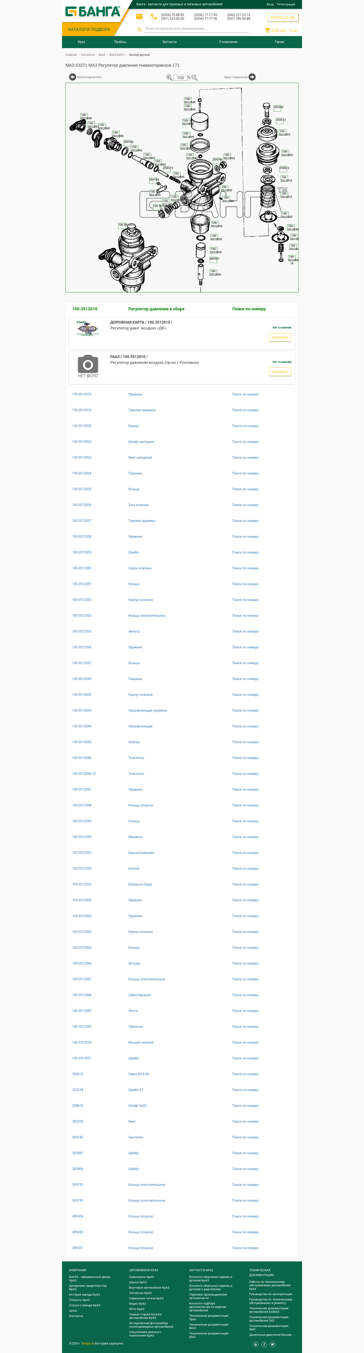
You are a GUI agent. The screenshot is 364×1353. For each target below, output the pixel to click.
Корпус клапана (140, 600)
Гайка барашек (139, 995)
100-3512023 (81, 457)
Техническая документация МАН (208, 1326)
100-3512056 (81, 900)
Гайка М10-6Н (138, 1074)
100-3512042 (81, 694)
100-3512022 (81, 442)
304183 (77, 1137)
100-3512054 (81, 884)
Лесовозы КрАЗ (140, 1293)
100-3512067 (81, 979)
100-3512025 (81, 489)
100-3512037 (81, 663)
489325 (77, 1232)
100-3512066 (81, 963)
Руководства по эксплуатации (270, 1294)
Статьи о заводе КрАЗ (84, 1305)
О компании (228, 42)
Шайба (133, 552)
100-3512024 (81, 473)
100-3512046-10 (84, 774)
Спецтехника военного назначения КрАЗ (145, 1333)
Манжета (135, 837)
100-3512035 (81, 631)
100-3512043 (81, 710)
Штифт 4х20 (137, 1106)
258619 (77, 1106)
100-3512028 (81, 536)
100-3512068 (81, 995)
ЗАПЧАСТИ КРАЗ (201, 1270)
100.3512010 (85, 308)
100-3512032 (81, 600)
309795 (77, 1200)
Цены (73, 1310)
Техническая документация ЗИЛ (269, 1327)
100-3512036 (81, 647)
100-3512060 (81, 916)
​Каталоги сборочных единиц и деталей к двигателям (210, 1287)
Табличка (135, 1026)
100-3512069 (81, 1011)
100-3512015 (81, 394)
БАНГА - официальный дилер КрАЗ (89, 1278)
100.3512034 (81, 1042)
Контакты (76, 1316)
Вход (270, 4)
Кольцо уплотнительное (146, 615)
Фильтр (134, 631)
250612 (77, 1074)
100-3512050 (81, 837)
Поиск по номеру (249, 308)
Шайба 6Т (135, 1090)
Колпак (134, 868)
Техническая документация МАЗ (208, 1335)
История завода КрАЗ (84, 1294)
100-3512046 (81, 758)
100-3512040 (81, 679)
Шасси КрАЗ (138, 1282)
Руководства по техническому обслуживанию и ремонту (270, 1301)
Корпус (133, 426)
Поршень (135, 473)
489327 (77, 1248)
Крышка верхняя (141, 853)
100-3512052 (81, 853)
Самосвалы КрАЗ (141, 1277)
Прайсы (120, 42)
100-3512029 (81, 552)
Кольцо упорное (140, 805)
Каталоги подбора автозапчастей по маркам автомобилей (207, 1307)
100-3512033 (81, 615)
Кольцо (134, 489)
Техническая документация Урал (208, 1317)
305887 (77, 1153)
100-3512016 (81, 410)
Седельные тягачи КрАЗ (146, 1298)
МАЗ (102, 54)
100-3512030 (81, 568)
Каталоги (87, 54)
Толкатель (136, 758)
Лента (133, 1011)
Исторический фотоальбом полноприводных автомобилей (151, 1324)
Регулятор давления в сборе (156, 308)
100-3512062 (81, 932)
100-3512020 (81, 426)
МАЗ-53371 (117, 54)
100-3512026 (81, 505)
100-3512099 (81, 1026)
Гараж (279, 42)
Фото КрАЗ (137, 1309)
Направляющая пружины (147, 710)
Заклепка (135, 1137)
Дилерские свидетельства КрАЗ (88, 1287)
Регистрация (286, 4)
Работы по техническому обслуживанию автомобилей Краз (269, 1285)
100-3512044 (81, 726)
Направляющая (140, 726)
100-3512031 (81, 584)
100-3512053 (81, 868)
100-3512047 (81, 789)
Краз (81, 42)
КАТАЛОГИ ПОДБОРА (89, 29)
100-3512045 (81, 742)
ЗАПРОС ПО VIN (283, 18)
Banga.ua (88, 1343)
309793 (77, 1185)
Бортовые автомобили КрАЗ (149, 1287)
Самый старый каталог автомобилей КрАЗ (145, 1316)
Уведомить (280, 337)
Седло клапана (139, 568)
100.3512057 (81, 1058)
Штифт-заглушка (141, 442)
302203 (77, 1121)
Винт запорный (140, 457)
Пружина (135, 394)
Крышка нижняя (140, 1042)
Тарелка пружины (142, 410)
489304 (77, 1216)
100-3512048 (81, 805)
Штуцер (134, 963)
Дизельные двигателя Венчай (270, 1334)
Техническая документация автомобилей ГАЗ (269, 1318)
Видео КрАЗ (137, 1303)
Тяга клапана (138, 505)
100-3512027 (81, 521)
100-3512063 (81, 947)
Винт (132, 1121)
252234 (77, 1090)
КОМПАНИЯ (77, 1270)
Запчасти (169, 42)
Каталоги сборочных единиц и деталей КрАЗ (210, 1278)
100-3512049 (81, 821)
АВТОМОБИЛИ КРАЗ (143, 1270)
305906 (77, 1169)
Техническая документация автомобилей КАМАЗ (269, 1310)
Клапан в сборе (140, 884)
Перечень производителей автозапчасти (208, 1296)
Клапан (134, 742)
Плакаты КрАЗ (79, 1300)
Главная (71, 54)
